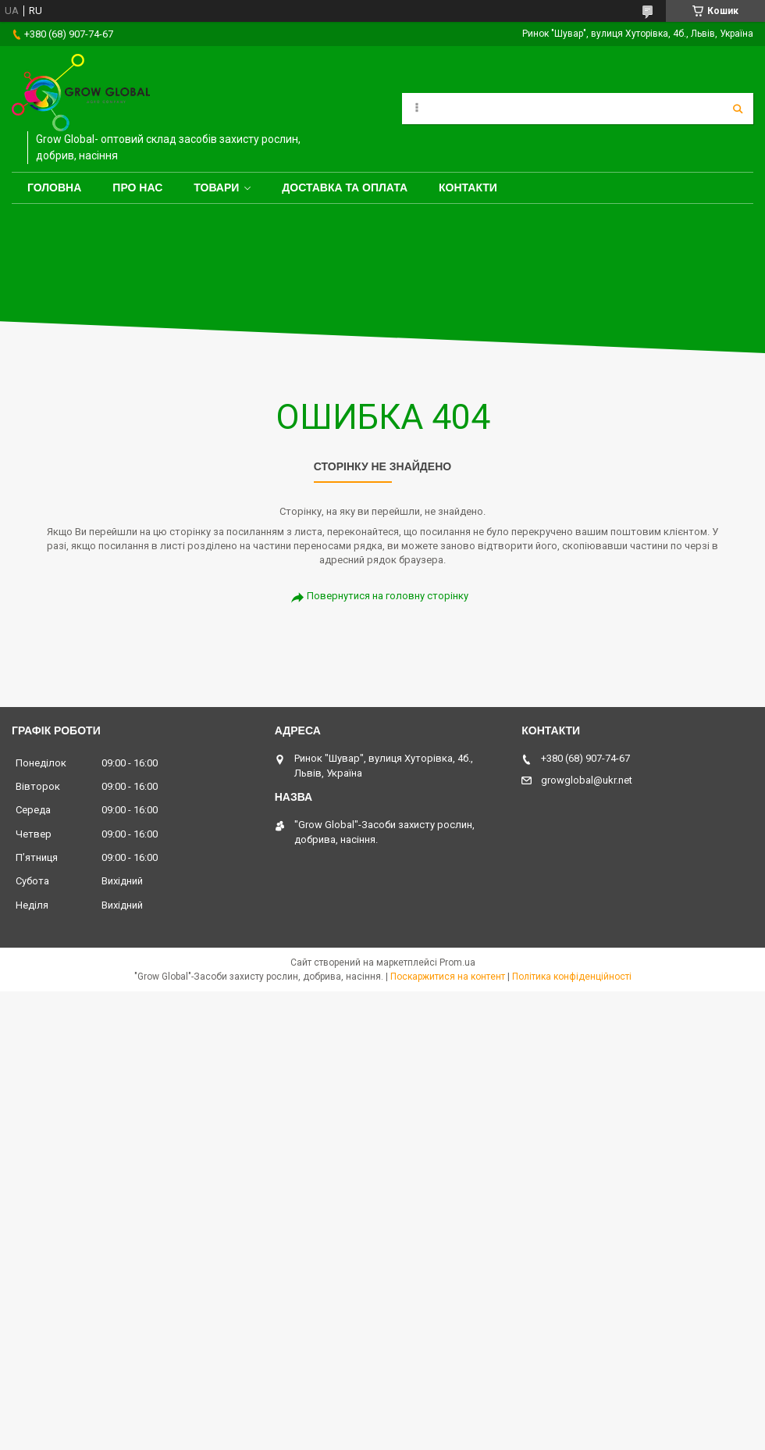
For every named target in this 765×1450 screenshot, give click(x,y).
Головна (54, 187)
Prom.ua (457, 962)
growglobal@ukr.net (586, 780)
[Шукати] (737, 108)
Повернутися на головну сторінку (387, 596)
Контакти (468, 187)
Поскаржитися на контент (447, 976)
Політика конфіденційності (572, 976)
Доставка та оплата (344, 187)
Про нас (137, 187)
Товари (216, 187)
